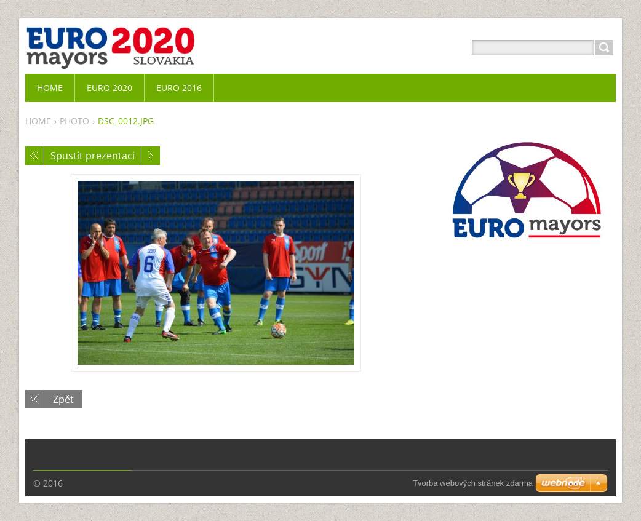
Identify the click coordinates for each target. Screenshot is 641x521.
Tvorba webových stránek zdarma (473, 483)
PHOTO (74, 121)
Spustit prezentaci (92, 155)
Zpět (63, 399)
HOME (38, 121)
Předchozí (34, 155)
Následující (150, 155)
